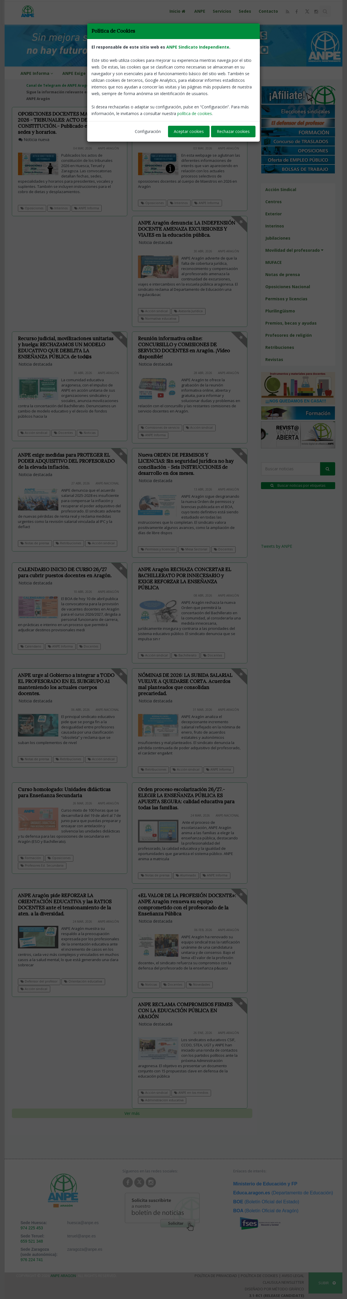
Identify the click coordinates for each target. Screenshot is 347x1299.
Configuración (148, 131)
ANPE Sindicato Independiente (197, 47)
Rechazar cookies (233, 131)
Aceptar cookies (189, 131)
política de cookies (194, 113)
